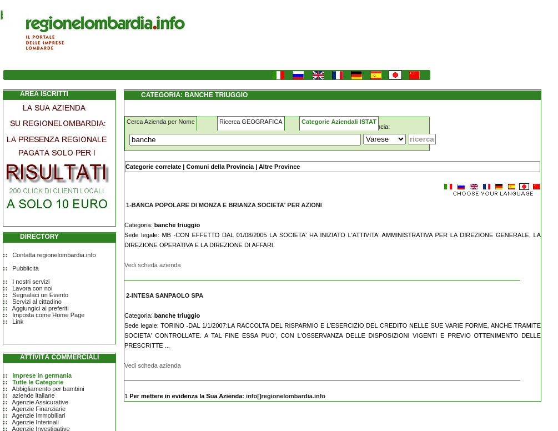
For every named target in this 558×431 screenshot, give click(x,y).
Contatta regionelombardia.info (53, 255)
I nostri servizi (30, 281)
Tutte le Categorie (37, 382)
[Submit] (422, 139)
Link (17, 321)
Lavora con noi (32, 288)
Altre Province (279, 166)
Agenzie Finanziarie (39, 408)
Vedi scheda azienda (152, 265)
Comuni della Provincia (220, 166)
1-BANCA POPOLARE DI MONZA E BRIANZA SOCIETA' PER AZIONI (224, 205)
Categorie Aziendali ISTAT (338, 121)
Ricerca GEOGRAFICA (251, 121)
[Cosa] (245, 140)
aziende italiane (33, 395)
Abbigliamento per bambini (48, 388)
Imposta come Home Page (48, 315)
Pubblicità (25, 268)
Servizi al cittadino (37, 301)
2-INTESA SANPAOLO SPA (164, 295)
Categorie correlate (153, 166)
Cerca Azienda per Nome (161, 121)
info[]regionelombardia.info (285, 396)
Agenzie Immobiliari (39, 415)
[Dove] (384, 139)
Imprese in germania (42, 375)
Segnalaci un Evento (40, 295)
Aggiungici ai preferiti (40, 308)
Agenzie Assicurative (40, 402)
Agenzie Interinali (35, 422)
